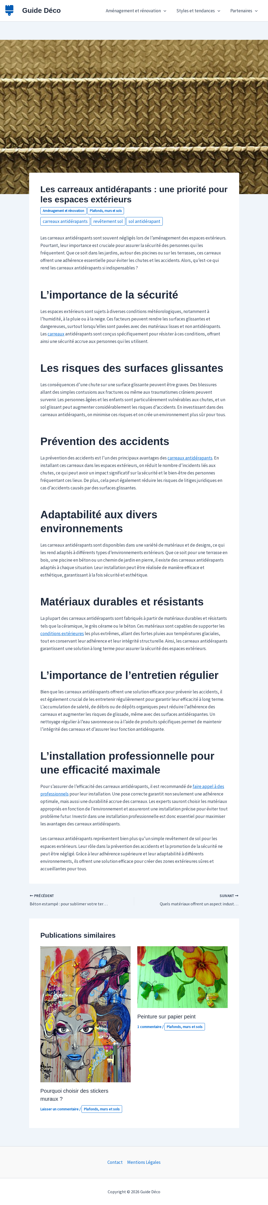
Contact (115, 1162)
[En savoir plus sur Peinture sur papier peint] (182, 977)
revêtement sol (108, 221)
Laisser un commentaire (59, 1109)
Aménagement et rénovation (138, 10)
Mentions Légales (144, 1162)
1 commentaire (149, 1026)
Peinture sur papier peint (166, 1016)
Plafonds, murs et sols (106, 210)
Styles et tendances (200, 10)
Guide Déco (41, 10)
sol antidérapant (144, 221)
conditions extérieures (62, 633)
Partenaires (244, 10)
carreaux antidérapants (65, 221)
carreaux (56, 334)
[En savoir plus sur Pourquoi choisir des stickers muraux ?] (85, 1014)
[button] (166, 10)
